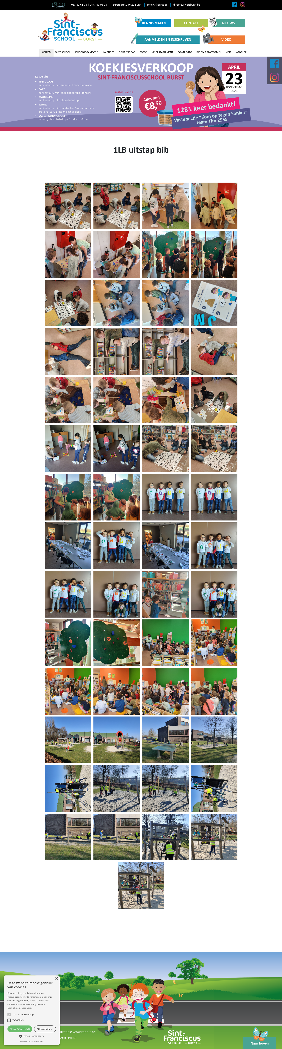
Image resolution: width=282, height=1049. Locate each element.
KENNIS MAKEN (151, 22)
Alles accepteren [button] (20, 1028)
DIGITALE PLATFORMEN (208, 52)
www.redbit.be (84, 1032)
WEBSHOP (241, 52)
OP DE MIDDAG (127, 52)
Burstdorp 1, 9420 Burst (127, 4)
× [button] (56, 978)
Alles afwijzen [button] (45, 1028)
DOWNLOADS (185, 52)
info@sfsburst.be (157, 4)
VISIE (228, 52)
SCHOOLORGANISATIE (86, 52)
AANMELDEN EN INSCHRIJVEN (163, 39)
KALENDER (108, 52)
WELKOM (46, 52)
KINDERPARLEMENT (162, 52)
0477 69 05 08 (98, 4)
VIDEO (219, 39)
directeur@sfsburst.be (186, 4)
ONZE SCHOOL (62, 52)
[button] (31, 1036)
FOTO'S (143, 52)
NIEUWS (223, 23)
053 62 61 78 (79, 4)
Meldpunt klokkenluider (64, 1038)
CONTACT (194, 24)
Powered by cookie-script (31, 1041)
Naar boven (260, 1041)
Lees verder (27, 1007)
